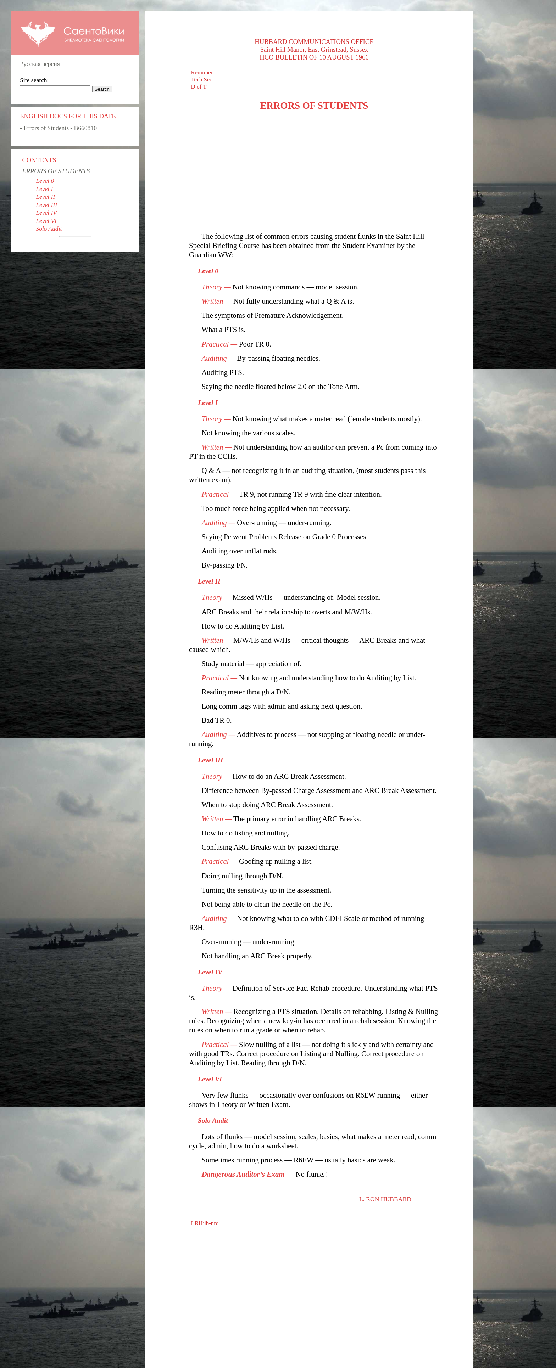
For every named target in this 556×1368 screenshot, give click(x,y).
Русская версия (40, 63)
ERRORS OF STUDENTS (56, 171)
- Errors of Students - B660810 (58, 127)
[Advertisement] (314, 171)
